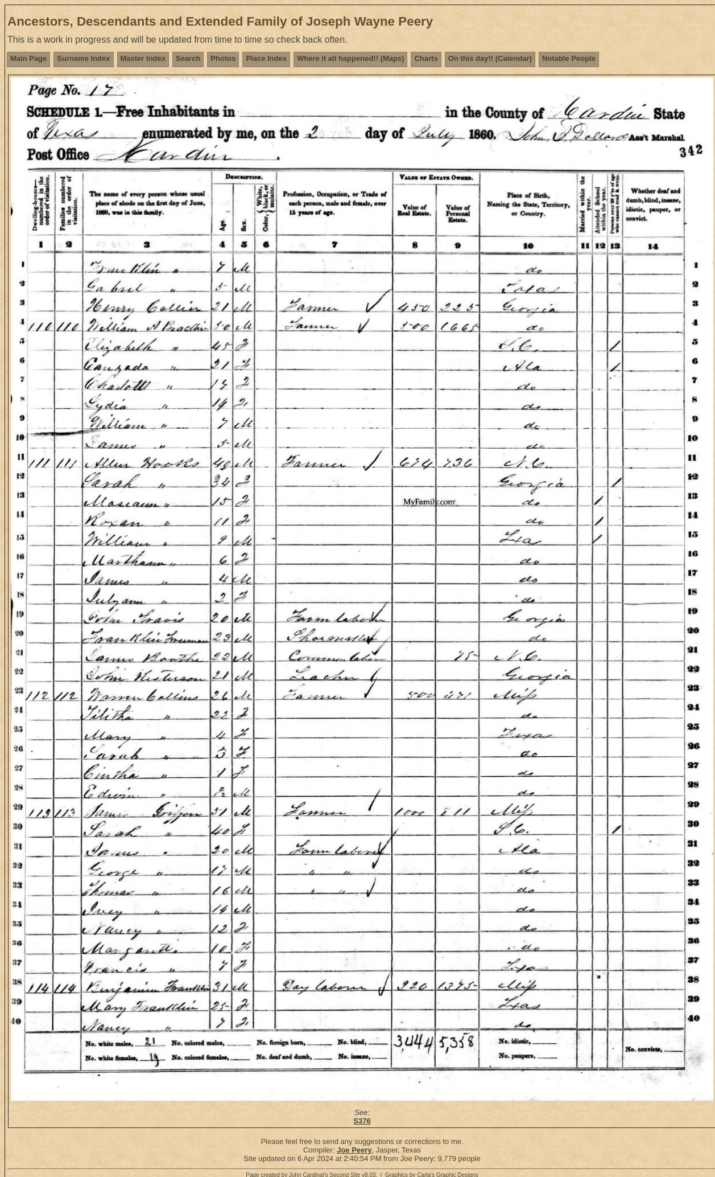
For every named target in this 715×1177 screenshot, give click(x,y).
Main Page (28, 58)
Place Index (266, 58)
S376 (361, 1121)
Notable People (569, 58)
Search (188, 58)
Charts (425, 58)
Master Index (143, 58)
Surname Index (83, 58)
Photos (222, 58)
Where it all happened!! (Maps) (350, 58)
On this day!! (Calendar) (490, 58)
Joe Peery (354, 1150)
